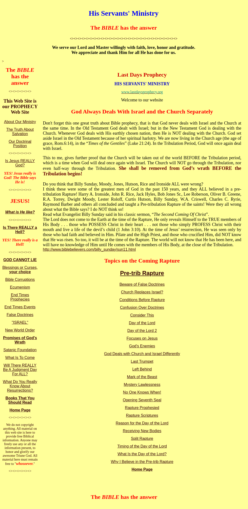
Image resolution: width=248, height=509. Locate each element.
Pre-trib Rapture (142, 273)
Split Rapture (142, 438)
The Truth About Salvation (20, 131)
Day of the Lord (142, 323)
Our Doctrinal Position (20, 143)
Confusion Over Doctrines (142, 307)
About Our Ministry (20, 122)
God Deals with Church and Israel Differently (142, 354)
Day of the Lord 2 (142, 331)
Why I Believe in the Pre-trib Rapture (142, 462)
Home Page (19, 410)
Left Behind (142, 369)
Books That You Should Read (20, 400)
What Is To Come (20, 358)
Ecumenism (20, 287)
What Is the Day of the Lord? (142, 454)
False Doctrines (20, 315)
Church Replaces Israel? (142, 292)
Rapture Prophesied (142, 408)
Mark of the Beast (142, 377)
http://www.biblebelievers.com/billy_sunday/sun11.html (89, 249)
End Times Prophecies (20, 297)
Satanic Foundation (20, 350)
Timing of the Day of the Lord (142, 446)
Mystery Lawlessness (142, 385)
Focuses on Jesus (142, 338)
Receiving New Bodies (142, 431)
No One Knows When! (142, 392)
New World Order (20, 330)
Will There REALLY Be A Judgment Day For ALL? (20, 369)
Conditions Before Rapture (142, 300)
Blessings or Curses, (20, 269)
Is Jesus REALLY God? (20, 163)
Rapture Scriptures (142, 415)
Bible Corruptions (20, 280)
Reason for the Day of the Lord (142, 423)
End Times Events (20, 307)
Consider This (142, 315)
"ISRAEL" (20, 322)
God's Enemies (142, 346)
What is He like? (20, 212)
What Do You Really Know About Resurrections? (20, 386)
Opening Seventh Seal (142, 400)
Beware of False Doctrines (142, 284)
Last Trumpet (142, 361)
